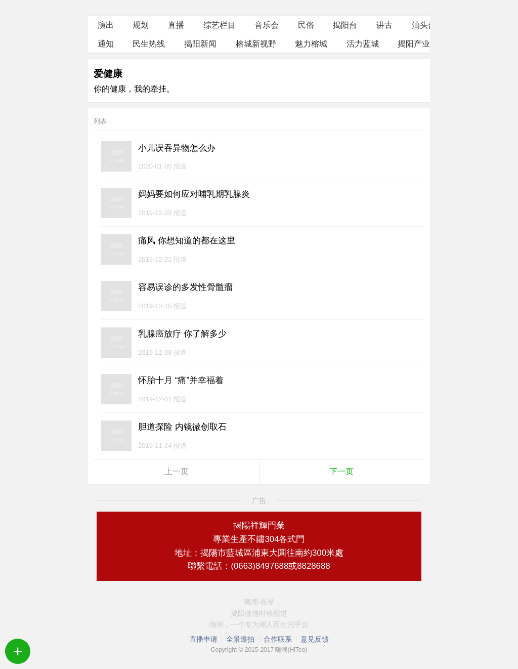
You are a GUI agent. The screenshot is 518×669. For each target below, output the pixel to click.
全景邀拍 (240, 639)
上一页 (176, 471)
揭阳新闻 (200, 43)
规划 (141, 25)
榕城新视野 (256, 43)
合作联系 (278, 639)
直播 (176, 25)
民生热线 (149, 43)
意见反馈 (314, 639)
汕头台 (424, 25)
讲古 (384, 25)
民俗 (306, 25)
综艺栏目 (219, 25)
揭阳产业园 (418, 43)
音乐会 (266, 25)
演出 (106, 25)
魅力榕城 (311, 43)
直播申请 (203, 639)
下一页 (341, 471)
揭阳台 (345, 25)
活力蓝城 (363, 43)
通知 (106, 43)
